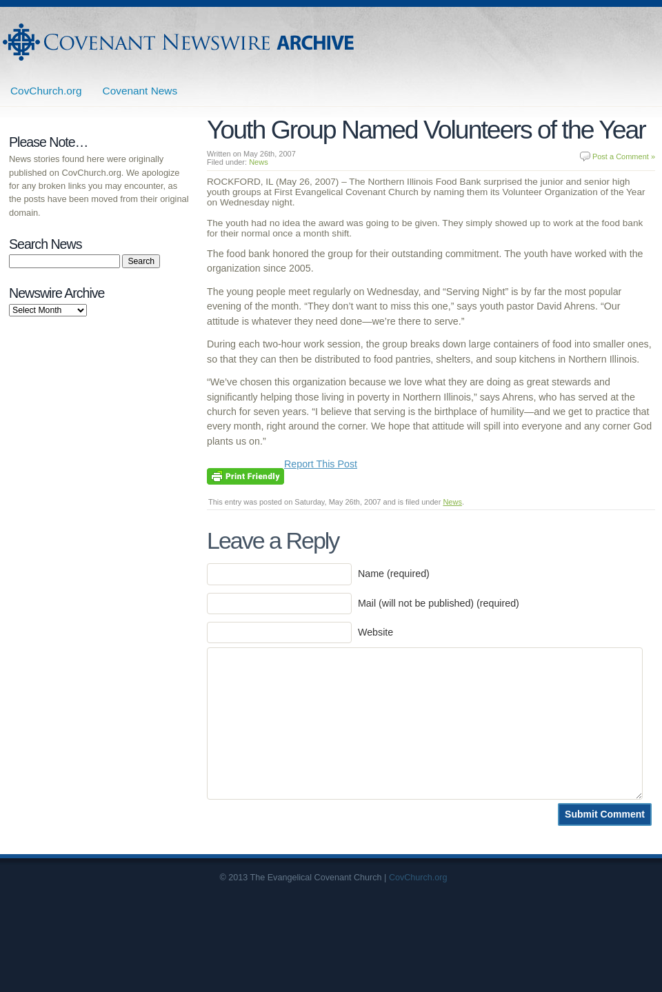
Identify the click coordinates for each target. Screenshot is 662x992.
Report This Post (320, 463)
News (258, 162)
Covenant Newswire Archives (180, 42)
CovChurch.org (46, 91)
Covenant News (140, 91)
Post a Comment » (623, 156)
